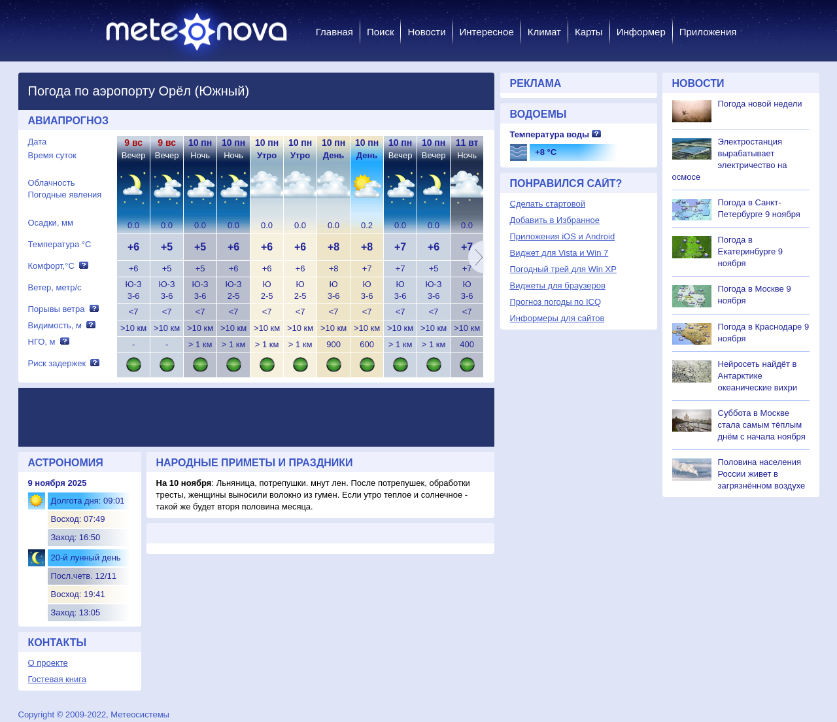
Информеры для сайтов (557, 318)
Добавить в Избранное (555, 220)
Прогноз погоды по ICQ (556, 302)
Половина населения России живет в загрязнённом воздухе (762, 473)
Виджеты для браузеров (558, 285)
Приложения (708, 31)
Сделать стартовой (547, 204)
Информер (641, 31)
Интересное (487, 31)
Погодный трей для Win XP (563, 269)
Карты (589, 31)
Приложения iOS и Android (562, 236)
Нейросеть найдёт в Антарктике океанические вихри (757, 375)
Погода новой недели (760, 104)
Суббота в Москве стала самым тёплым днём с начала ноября (762, 424)
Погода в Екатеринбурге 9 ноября (750, 251)
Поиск (380, 31)
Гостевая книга (57, 679)
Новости (426, 31)
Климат (544, 31)
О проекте (48, 663)
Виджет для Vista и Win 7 (559, 253)
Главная (334, 31)
